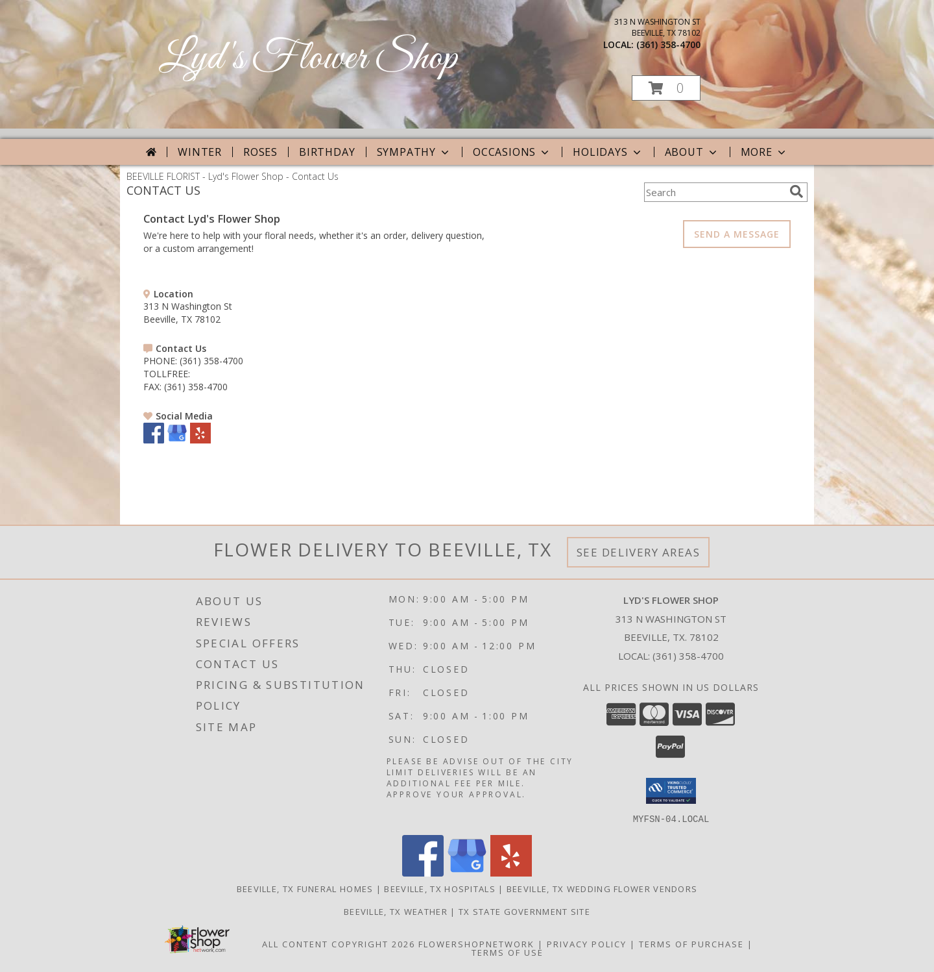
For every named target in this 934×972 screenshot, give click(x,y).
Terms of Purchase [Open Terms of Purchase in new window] (691, 943)
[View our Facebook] (153, 440)
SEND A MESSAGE (737, 234)
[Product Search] (714, 192)
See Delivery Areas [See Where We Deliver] (638, 552)
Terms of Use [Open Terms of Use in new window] (508, 952)
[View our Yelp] (200, 440)
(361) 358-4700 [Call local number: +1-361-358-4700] (668, 44)
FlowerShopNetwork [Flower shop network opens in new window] (476, 943)
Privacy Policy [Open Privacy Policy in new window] (587, 943)
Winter (200, 152)
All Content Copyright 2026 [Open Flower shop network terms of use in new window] (338, 943)
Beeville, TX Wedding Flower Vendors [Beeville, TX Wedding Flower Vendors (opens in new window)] (602, 888)
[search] (796, 191)
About (692, 152)
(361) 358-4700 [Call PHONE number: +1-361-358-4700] (211, 361)
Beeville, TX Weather (396, 911)
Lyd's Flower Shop (308, 58)
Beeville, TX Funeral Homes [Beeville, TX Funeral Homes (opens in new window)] (305, 888)
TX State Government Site (524, 911)
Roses (260, 152)
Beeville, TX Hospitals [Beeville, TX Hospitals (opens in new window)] (440, 888)
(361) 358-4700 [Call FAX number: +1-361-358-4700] (196, 386)
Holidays (608, 152)
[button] (666, 88)
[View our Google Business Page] (177, 440)
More (764, 152)
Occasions (512, 152)
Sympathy (414, 152)
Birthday (327, 152)
